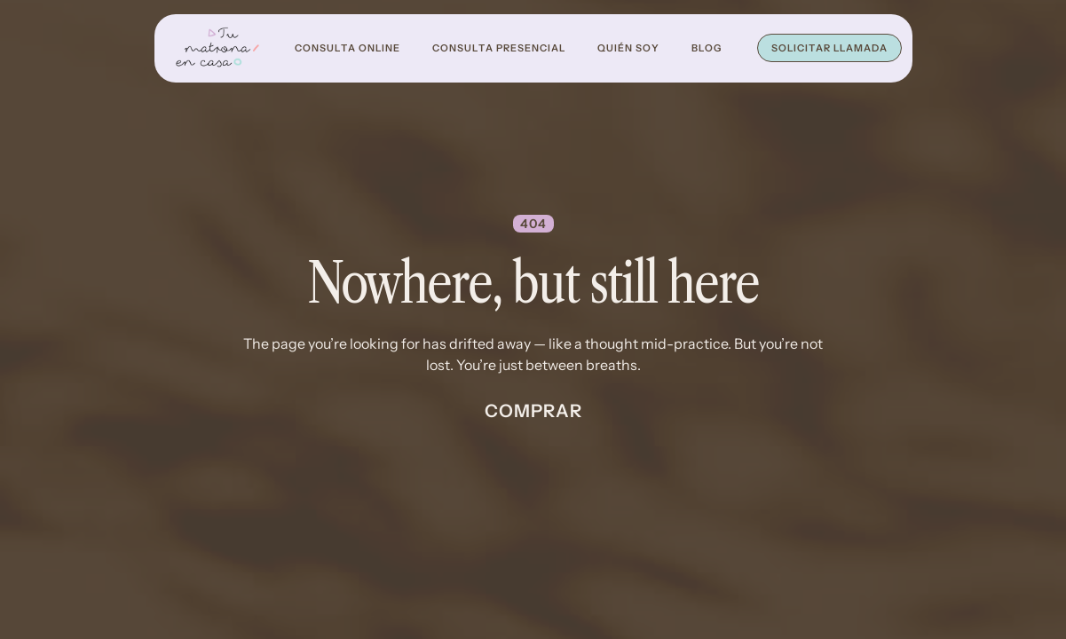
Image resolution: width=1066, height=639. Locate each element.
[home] (217, 48)
